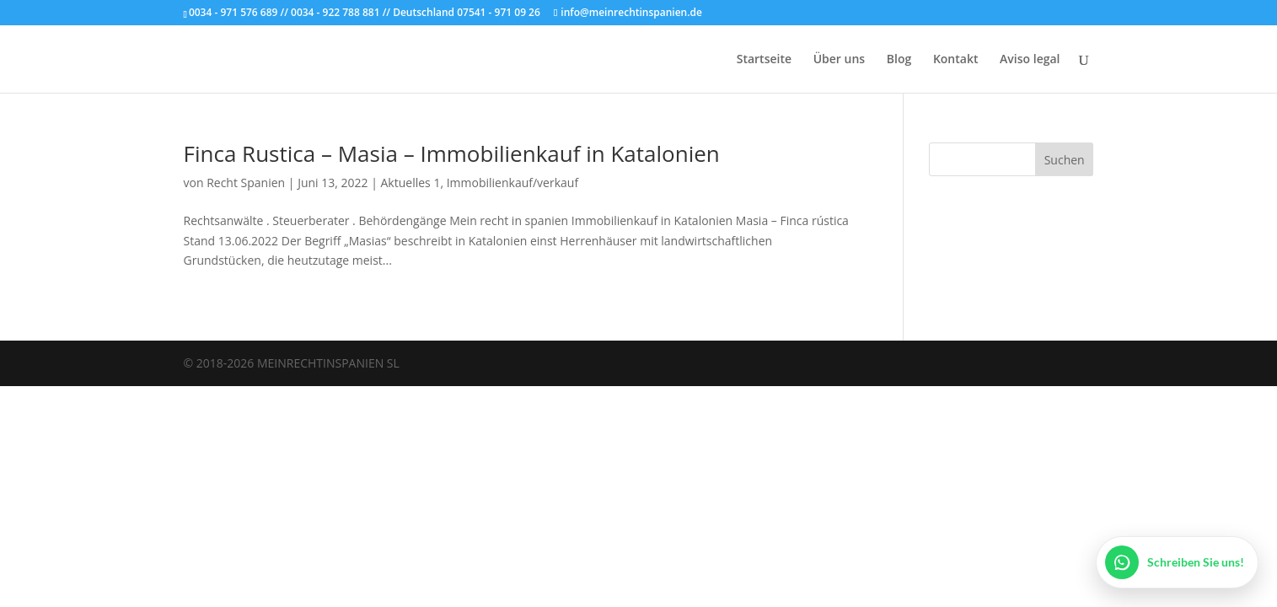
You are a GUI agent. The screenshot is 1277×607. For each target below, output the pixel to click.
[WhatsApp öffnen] (1177, 562)
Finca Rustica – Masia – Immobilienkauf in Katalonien (452, 153)
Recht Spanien (246, 183)
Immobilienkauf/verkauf (512, 183)
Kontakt (956, 60)
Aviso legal (1030, 60)
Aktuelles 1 (411, 183)
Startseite (764, 60)
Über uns (839, 60)
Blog (899, 60)
